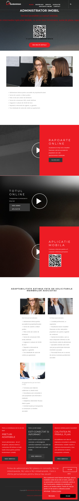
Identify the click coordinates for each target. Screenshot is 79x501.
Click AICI (55, 160)
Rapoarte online (45, 6)
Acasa (31, 4)
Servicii (48, 4)
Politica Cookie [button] (56, 491)
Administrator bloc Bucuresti (35, 490)
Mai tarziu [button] (52, 496)
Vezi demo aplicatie (16, 207)
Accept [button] (68, 496)
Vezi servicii (10, 458)
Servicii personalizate (29, 318)
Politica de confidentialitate (35, 495)
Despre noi (39, 4)
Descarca (55, 267)
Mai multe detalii (39, 45)
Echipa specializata (56, 318)
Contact (57, 6)
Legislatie (56, 4)
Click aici (70, 470)
